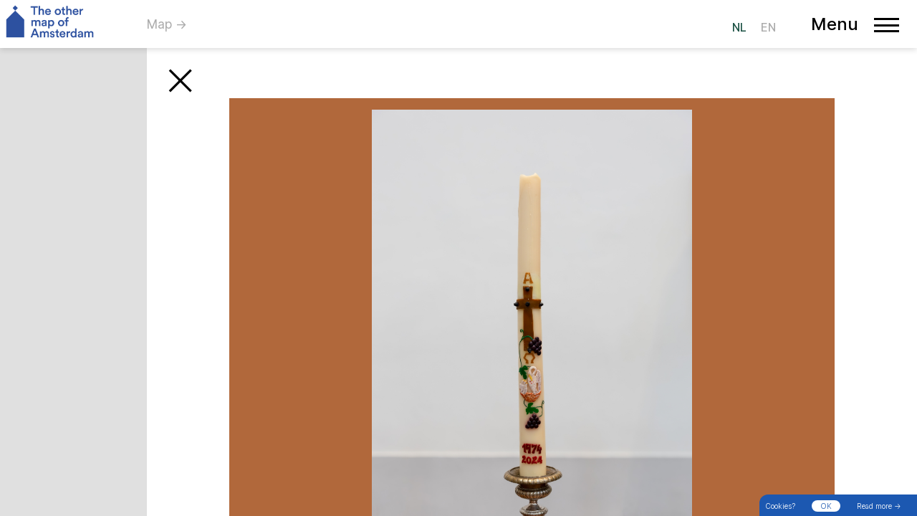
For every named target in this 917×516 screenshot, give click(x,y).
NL (739, 27)
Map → (167, 24)
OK (826, 506)
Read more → (879, 506)
